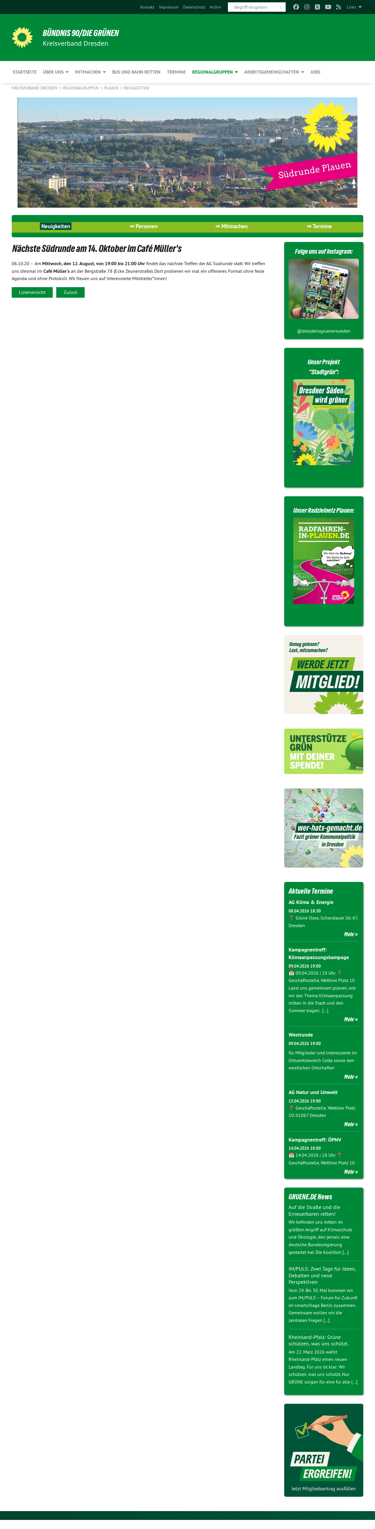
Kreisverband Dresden (35, 88)
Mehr (349, 943)
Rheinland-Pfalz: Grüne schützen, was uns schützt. (319, 1349)
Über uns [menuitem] (53, 72)
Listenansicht (32, 292)
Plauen (111, 88)
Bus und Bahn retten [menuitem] (136, 72)
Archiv (215, 7)
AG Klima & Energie (311, 912)
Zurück (70, 292)
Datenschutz (194, 7)
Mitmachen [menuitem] (88, 72)
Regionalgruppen (81, 88)
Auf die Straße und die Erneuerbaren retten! (314, 1219)
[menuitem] (147, 7)
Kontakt (147, 7)
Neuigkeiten (136, 88)
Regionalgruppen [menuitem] (212, 72)
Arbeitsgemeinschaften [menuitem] (271, 72)
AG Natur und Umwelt (313, 1101)
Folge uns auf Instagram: (323, 251)
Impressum (168, 7)
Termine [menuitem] (176, 72)
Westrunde (301, 1044)
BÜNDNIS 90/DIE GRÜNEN (84, 33)
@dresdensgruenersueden (323, 331)
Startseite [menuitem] (25, 72)
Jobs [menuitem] (315, 72)
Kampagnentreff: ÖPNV (315, 1148)
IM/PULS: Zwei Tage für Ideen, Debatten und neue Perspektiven (322, 1284)
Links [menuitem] (351, 7)
